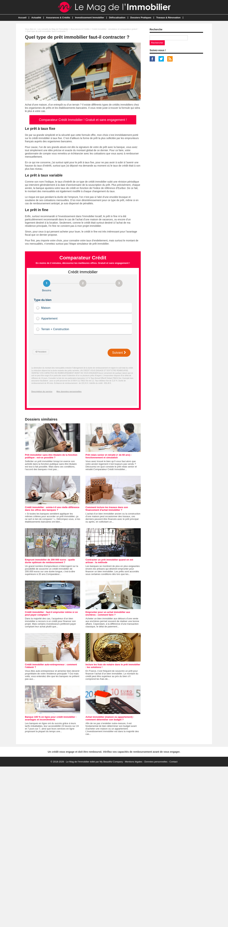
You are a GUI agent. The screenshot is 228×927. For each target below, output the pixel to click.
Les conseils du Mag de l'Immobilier (53, 29)
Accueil (22, 17)
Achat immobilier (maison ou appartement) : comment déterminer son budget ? (110, 718)
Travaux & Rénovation (168, 17)
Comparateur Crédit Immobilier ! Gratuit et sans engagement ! (83, 120)
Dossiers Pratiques (140, 17)
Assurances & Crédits (58, 17)
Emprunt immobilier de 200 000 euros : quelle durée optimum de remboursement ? (50, 561)
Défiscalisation (117, 17)
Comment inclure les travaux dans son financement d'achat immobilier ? (107, 508)
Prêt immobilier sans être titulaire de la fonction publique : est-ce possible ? (51, 456)
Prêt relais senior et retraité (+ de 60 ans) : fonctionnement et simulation (109, 456)
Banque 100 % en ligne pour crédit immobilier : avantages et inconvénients (51, 718)
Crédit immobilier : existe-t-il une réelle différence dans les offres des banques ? (52, 508)
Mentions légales (133, 761)
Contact (173, 761)
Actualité (36, 17)
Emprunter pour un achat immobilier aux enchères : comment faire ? (108, 613)
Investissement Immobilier (89, 17)
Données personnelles (155, 761)
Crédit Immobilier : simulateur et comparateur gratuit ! (115, 29)
